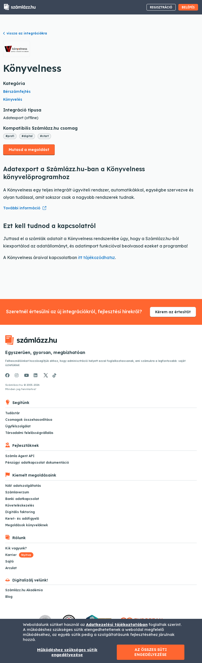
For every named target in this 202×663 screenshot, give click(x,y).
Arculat (11, 568)
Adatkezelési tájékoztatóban (117, 624)
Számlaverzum (17, 492)
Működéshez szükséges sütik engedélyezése (67, 652)
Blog (8, 597)
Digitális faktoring (20, 512)
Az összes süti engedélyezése (150, 652)
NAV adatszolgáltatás (23, 486)
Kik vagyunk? (16, 548)
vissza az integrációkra (25, 33)
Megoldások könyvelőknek (26, 525)
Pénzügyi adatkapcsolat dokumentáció (37, 462)
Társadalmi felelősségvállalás (29, 433)
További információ (21, 208)
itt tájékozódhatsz (96, 257)
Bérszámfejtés (17, 91)
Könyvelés (12, 99)
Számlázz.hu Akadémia (24, 590)
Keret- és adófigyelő (22, 518)
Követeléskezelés (19, 505)
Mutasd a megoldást (29, 149)
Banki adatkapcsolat (22, 499)
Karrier (19, 555)
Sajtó (9, 561)
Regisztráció (161, 7)
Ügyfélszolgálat (18, 426)
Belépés (188, 7)
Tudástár (12, 413)
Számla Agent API (19, 456)
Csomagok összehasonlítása (28, 420)
